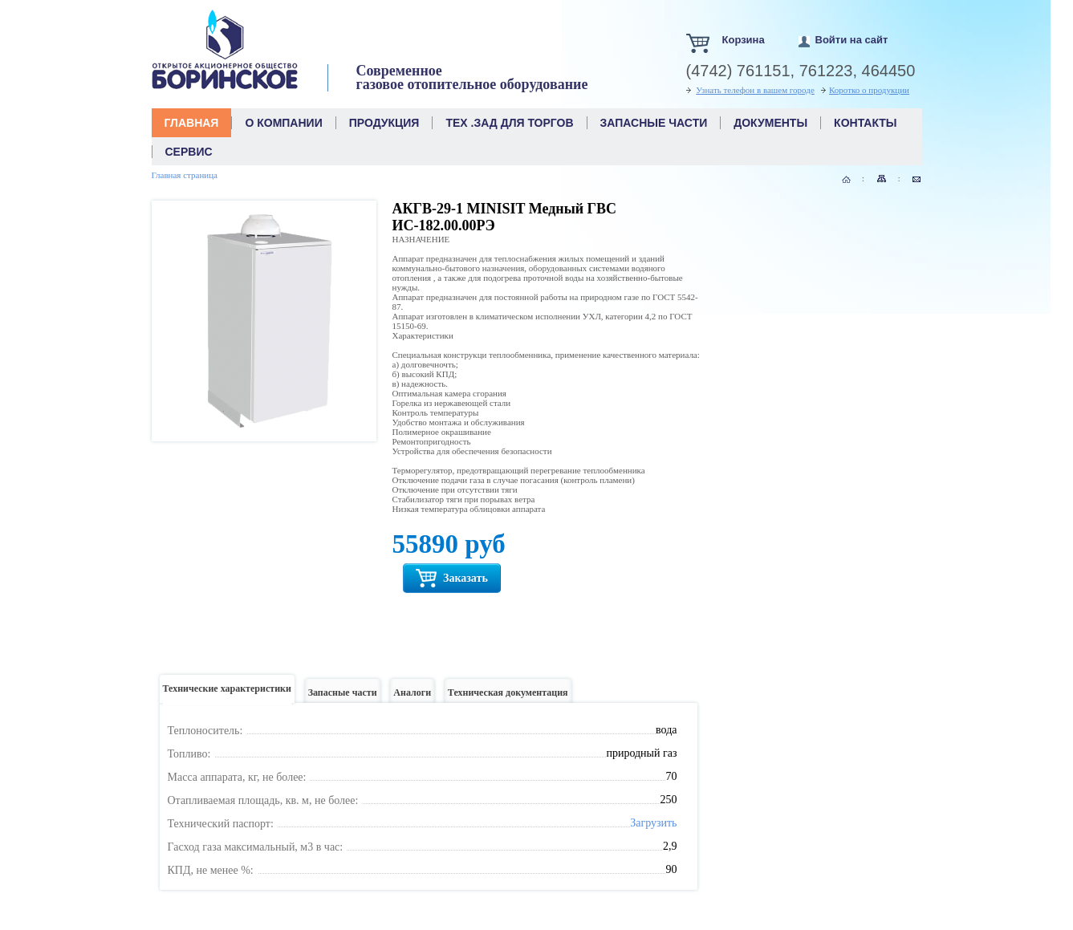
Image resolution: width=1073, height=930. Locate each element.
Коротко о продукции (869, 90)
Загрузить (653, 823)
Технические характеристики (227, 693)
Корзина (743, 40)
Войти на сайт (851, 40)
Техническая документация (508, 697)
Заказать (452, 578)
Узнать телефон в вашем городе (755, 90)
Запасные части (342, 697)
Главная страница (184, 175)
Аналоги (412, 697)
